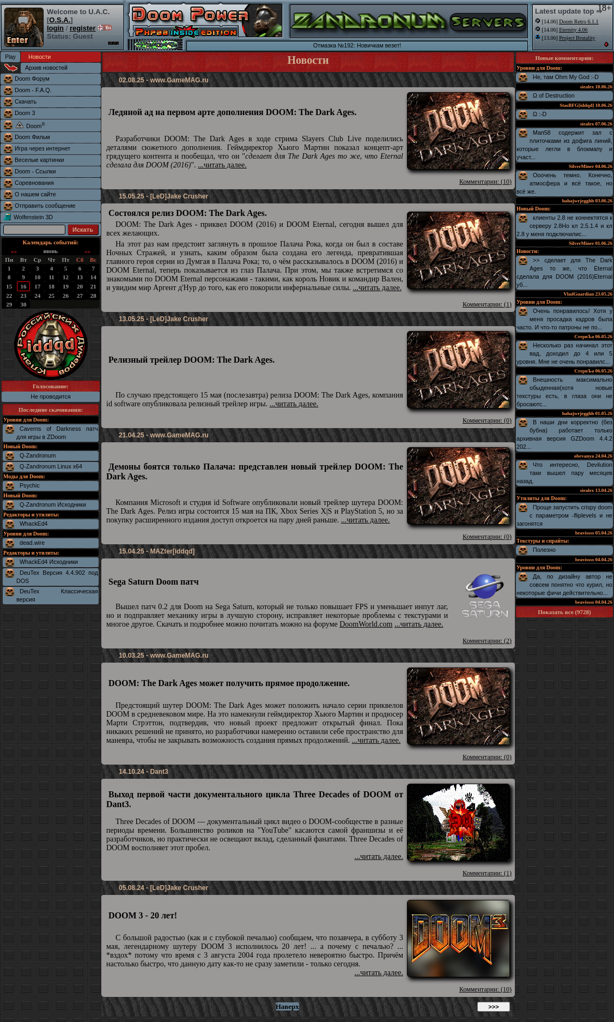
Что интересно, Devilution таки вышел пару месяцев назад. (564, 472)
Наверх (287, 1006)
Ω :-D (539, 114)
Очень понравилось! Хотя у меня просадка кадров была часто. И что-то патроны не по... (564, 319)
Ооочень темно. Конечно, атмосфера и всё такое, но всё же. (564, 183)
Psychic (30, 485)
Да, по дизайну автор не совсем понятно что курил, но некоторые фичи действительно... (564, 584)
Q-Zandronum (38, 455)
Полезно (544, 549)
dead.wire (32, 542)
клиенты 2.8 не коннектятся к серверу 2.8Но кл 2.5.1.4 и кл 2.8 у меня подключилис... (564, 225)
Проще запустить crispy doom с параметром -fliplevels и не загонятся (564, 515)
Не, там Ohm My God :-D (566, 77)
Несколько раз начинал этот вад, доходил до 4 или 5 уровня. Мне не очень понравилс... (564, 353)
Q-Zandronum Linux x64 (51, 466)
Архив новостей (46, 67)
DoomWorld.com (365, 624)
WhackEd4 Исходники (49, 561)
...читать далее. (222, 165)
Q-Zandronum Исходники (53, 504)
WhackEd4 (34, 523)
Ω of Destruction (554, 95)
